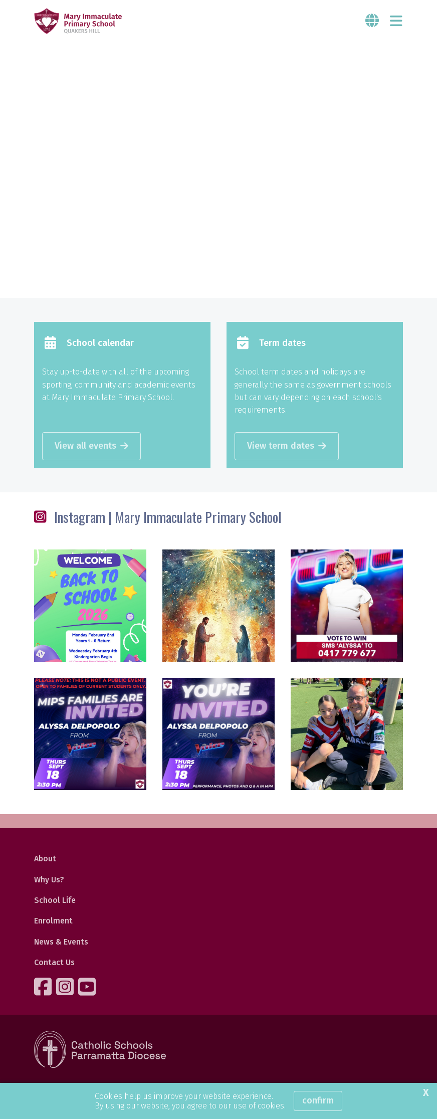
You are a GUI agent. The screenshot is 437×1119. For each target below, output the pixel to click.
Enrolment (53, 920)
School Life (55, 900)
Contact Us (54, 962)
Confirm (318, 1100)
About (45, 858)
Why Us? (49, 879)
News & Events (61, 942)
